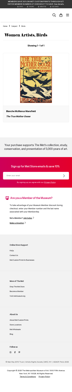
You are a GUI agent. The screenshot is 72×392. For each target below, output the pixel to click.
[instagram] (10, 352)
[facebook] (15, 352)
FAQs (12, 251)
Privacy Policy (50, 182)
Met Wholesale (15, 329)
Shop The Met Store (17, 287)
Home (5, 26)
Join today (27, 218)
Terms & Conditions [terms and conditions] (28, 376)
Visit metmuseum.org (17, 296)
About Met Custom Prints (19, 320)
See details (59, 4)
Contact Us (14, 255)
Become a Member (17, 291)
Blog (11, 334)
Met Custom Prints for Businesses (22, 260)
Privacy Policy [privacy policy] (44, 376)
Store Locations (15, 325)
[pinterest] (19, 352)
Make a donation (17, 223)
